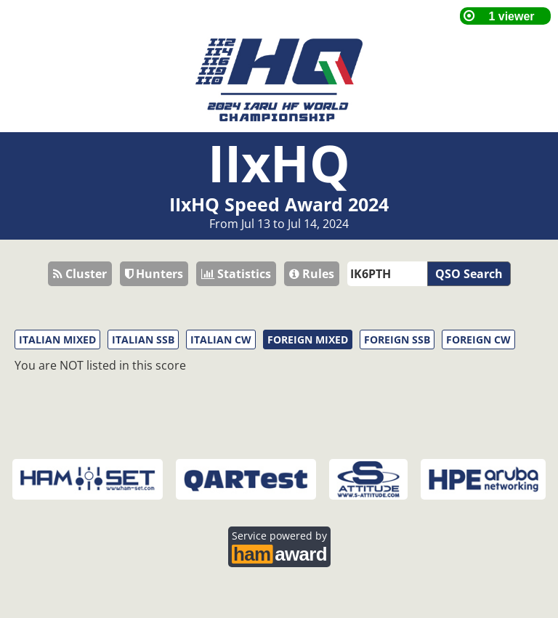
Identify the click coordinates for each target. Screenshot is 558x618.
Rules (311, 274)
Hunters (154, 274)
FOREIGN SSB (397, 339)
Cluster (80, 274)
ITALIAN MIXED (57, 339)
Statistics (236, 274)
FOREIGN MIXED (307, 339)
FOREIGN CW (478, 339)
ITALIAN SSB (143, 339)
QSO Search (469, 274)
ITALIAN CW (220, 339)
